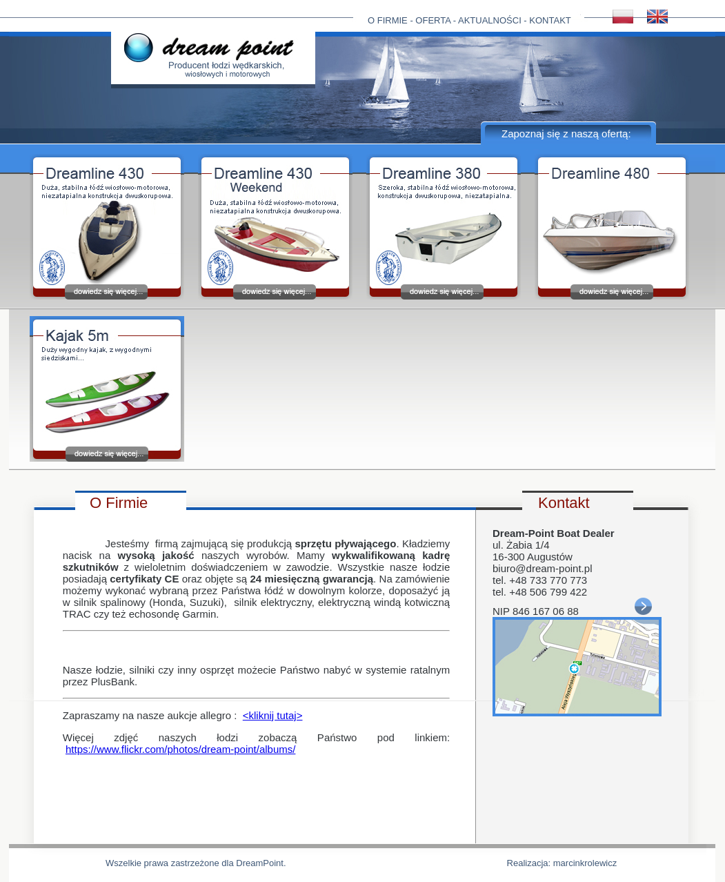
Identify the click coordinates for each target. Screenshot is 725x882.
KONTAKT (549, 20)
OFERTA (432, 20)
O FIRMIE (388, 20)
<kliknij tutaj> (273, 715)
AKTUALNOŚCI (490, 20)
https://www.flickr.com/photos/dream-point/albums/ (180, 749)
